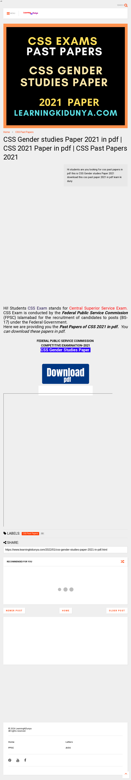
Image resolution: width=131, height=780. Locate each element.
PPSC (11, 748)
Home (6, 132)
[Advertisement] (24, 185)
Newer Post (14, 610)
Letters (69, 742)
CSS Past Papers (24, 132)
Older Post (117, 610)
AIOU (68, 748)
